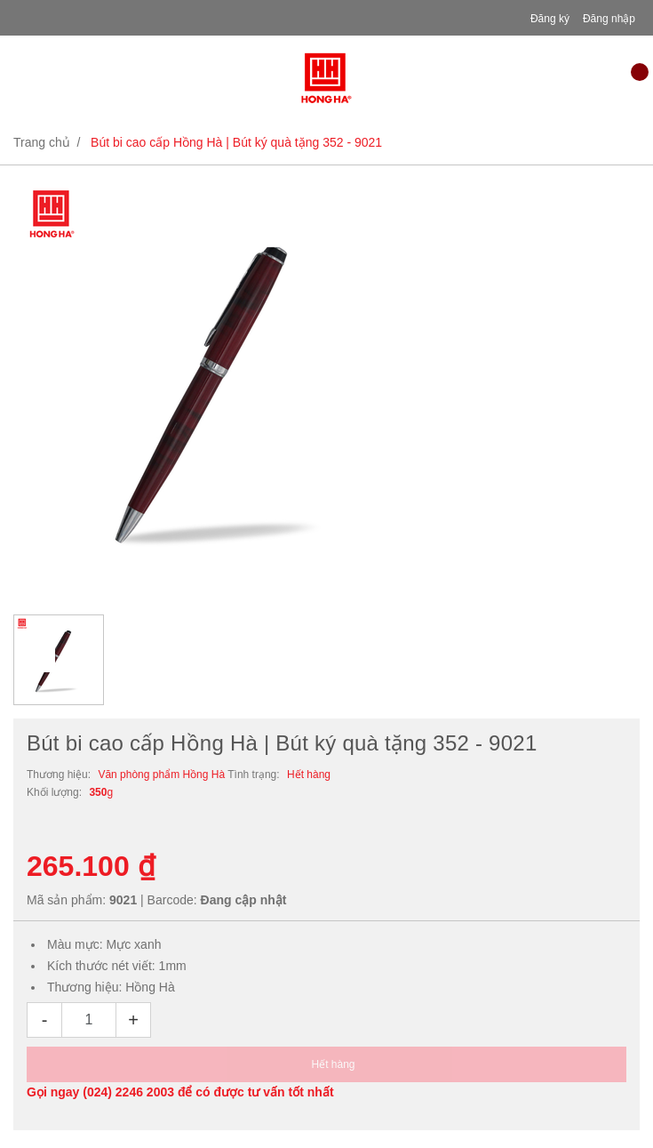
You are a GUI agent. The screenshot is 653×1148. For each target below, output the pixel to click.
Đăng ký (549, 18)
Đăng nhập (609, 18)
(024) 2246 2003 (128, 1092)
